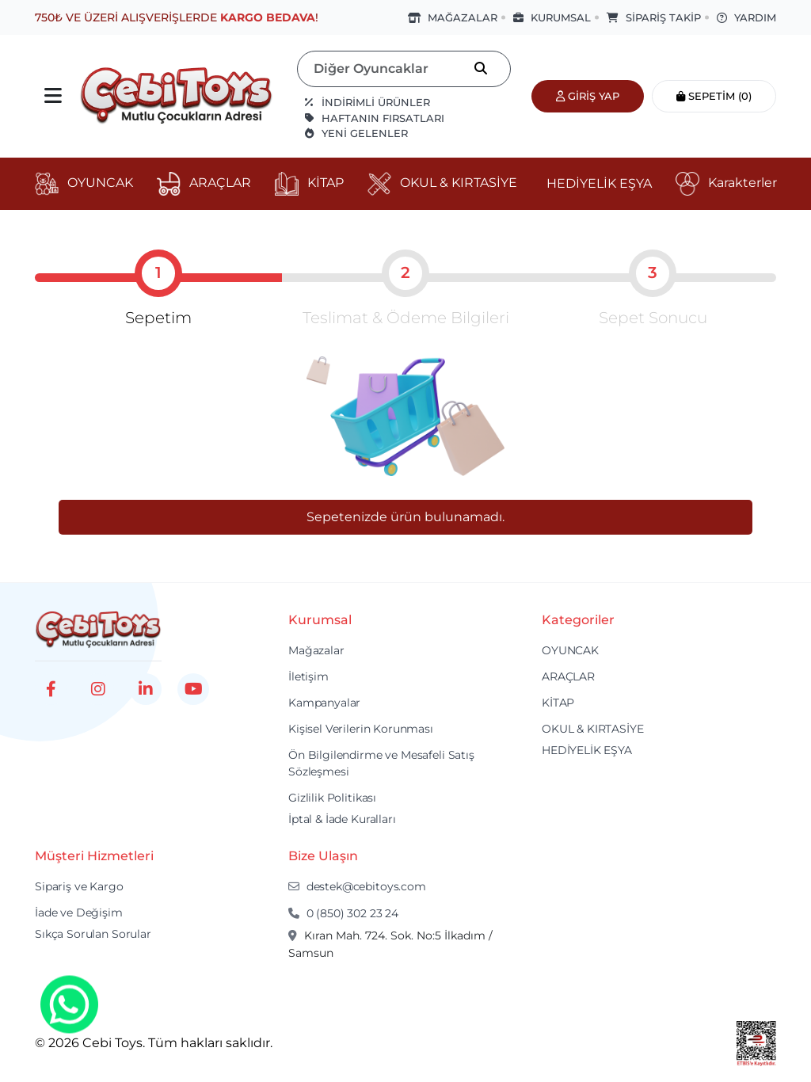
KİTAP (558, 702)
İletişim (308, 676)
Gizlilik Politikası (332, 798)
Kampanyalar (324, 702)
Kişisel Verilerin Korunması (360, 729)
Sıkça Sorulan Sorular (93, 934)
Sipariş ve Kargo (79, 886)
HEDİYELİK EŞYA (587, 750)
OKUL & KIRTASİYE (593, 729)
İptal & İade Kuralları (342, 819)
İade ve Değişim (79, 912)
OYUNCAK (570, 650)
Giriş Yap (587, 96)
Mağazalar (316, 650)
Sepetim (714, 96)
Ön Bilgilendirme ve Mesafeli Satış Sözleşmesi (381, 763)
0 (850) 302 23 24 (343, 913)
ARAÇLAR (568, 676)
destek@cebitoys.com (357, 886)
